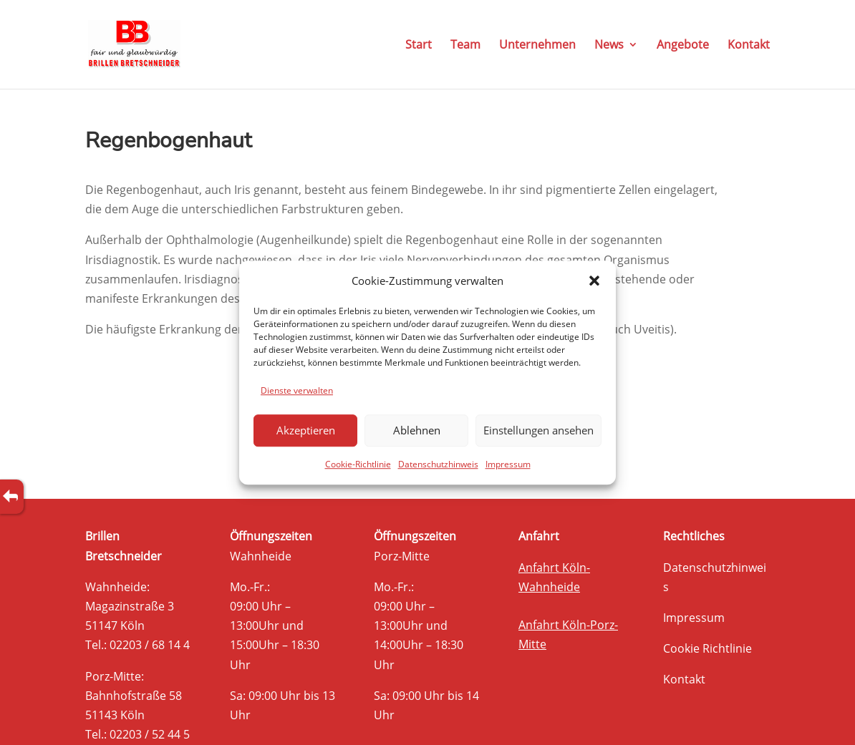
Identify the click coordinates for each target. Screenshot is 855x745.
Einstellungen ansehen (538, 431)
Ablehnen (416, 431)
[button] (594, 280)
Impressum (508, 464)
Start (418, 45)
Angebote (683, 45)
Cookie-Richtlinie (358, 464)
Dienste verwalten (297, 390)
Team (465, 45)
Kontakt (749, 45)
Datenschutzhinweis (438, 464)
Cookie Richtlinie (707, 648)
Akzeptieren (305, 431)
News (609, 45)
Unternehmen (537, 45)
